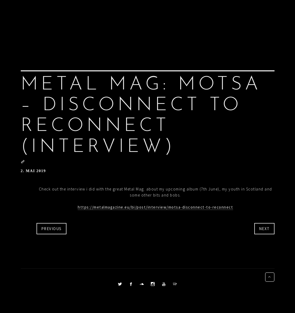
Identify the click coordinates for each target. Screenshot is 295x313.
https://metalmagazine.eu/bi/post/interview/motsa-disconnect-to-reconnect (155, 207)
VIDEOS (192, 23)
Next (264, 228)
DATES (214, 23)
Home (95, 23)
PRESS (134, 23)
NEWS (114, 23)
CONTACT (253, 23)
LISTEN (169, 23)
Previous (51, 228)
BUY (231, 23)
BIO (151, 23)
